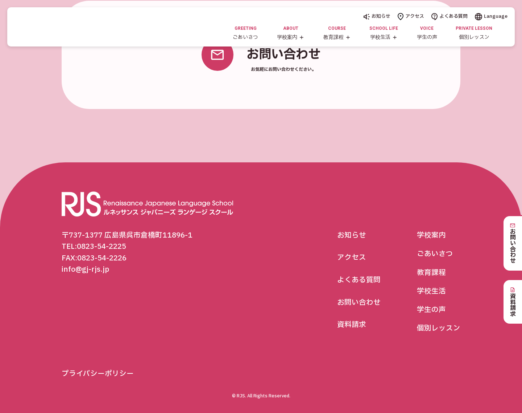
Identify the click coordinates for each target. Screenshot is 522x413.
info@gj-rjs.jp (85, 269)
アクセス (411, 16)
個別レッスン (438, 328)
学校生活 (431, 291)
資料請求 (351, 324)
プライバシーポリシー (98, 373)
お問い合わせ (359, 302)
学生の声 (431, 309)
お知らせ (377, 16)
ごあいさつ (435, 253)
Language (491, 16)
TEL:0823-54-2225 (94, 246)
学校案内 (431, 235)
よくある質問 (449, 16)
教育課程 (431, 272)
